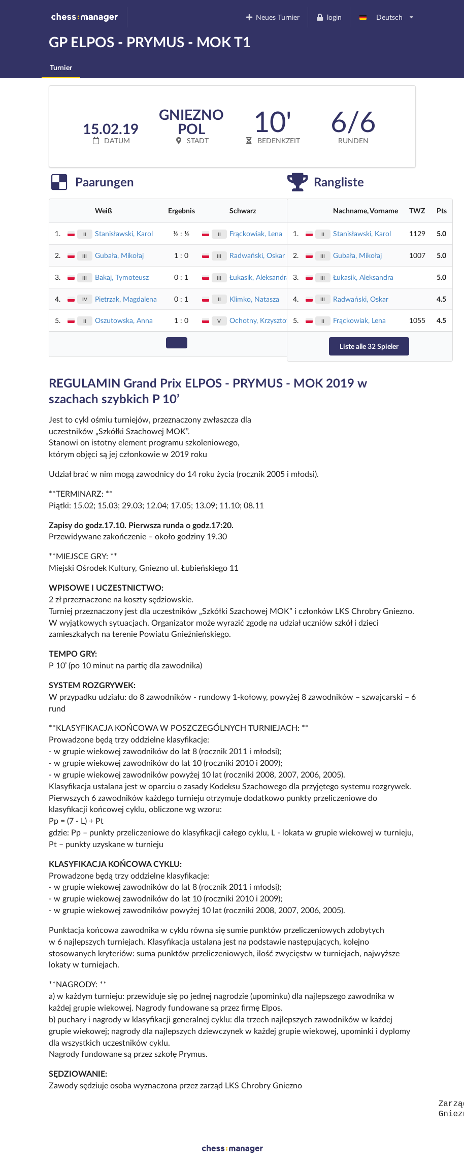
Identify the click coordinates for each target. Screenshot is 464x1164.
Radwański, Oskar (257, 255)
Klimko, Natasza (254, 299)
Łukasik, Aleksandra (259, 277)
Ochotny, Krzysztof (259, 320)
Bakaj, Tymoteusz (122, 277)
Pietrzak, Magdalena (126, 299)
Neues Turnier (272, 17)
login (329, 17)
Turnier (61, 67)
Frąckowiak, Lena (255, 233)
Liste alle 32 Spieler (369, 346)
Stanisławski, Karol (124, 233)
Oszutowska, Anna (124, 320)
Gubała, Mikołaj (119, 255)
